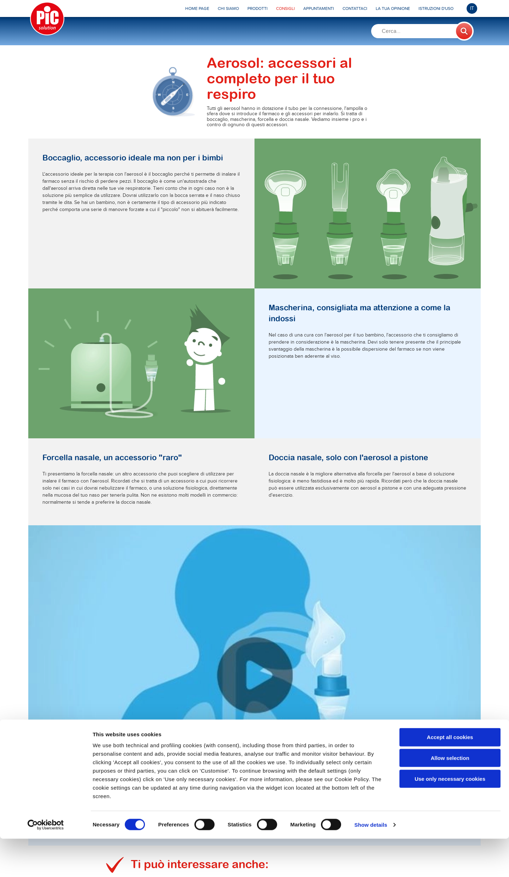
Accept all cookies (450, 775)
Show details (371, 863)
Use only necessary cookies (450, 817)
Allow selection (450, 796)
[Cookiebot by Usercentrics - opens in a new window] (46, 863)
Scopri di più (153, 589)
